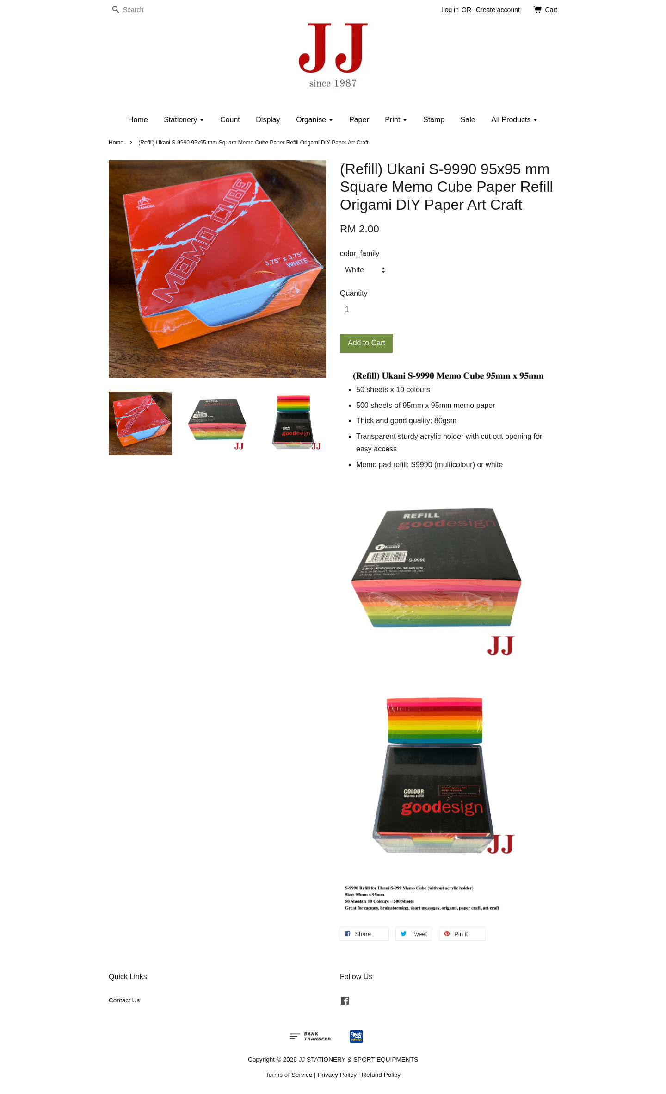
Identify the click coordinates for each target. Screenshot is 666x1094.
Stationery (184, 120)
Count (230, 120)
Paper (359, 120)
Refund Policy (381, 1074)
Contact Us (124, 1000)
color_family (359, 253)
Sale (468, 120)
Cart (551, 9)
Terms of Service (288, 1074)
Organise (314, 120)
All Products (514, 120)
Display (268, 120)
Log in (450, 9)
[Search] (136, 10)
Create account (498, 9)
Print (396, 120)
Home (138, 120)
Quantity (354, 293)
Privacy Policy (337, 1074)
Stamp (433, 120)
